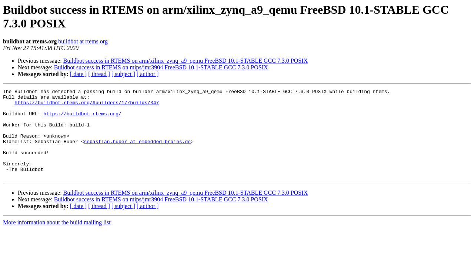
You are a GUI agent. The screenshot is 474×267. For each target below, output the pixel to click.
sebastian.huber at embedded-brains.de (137, 152)
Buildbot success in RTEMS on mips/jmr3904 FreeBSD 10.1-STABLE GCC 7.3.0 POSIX (161, 67)
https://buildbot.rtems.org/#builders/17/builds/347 (86, 105)
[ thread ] (99, 74)
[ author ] (148, 74)
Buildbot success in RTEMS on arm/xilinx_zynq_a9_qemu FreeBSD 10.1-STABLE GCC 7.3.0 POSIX (185, 60)
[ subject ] (123, 74)
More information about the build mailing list (57, 240)
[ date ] (78, 74)
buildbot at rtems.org (82, 41)
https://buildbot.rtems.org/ (82, 119)
